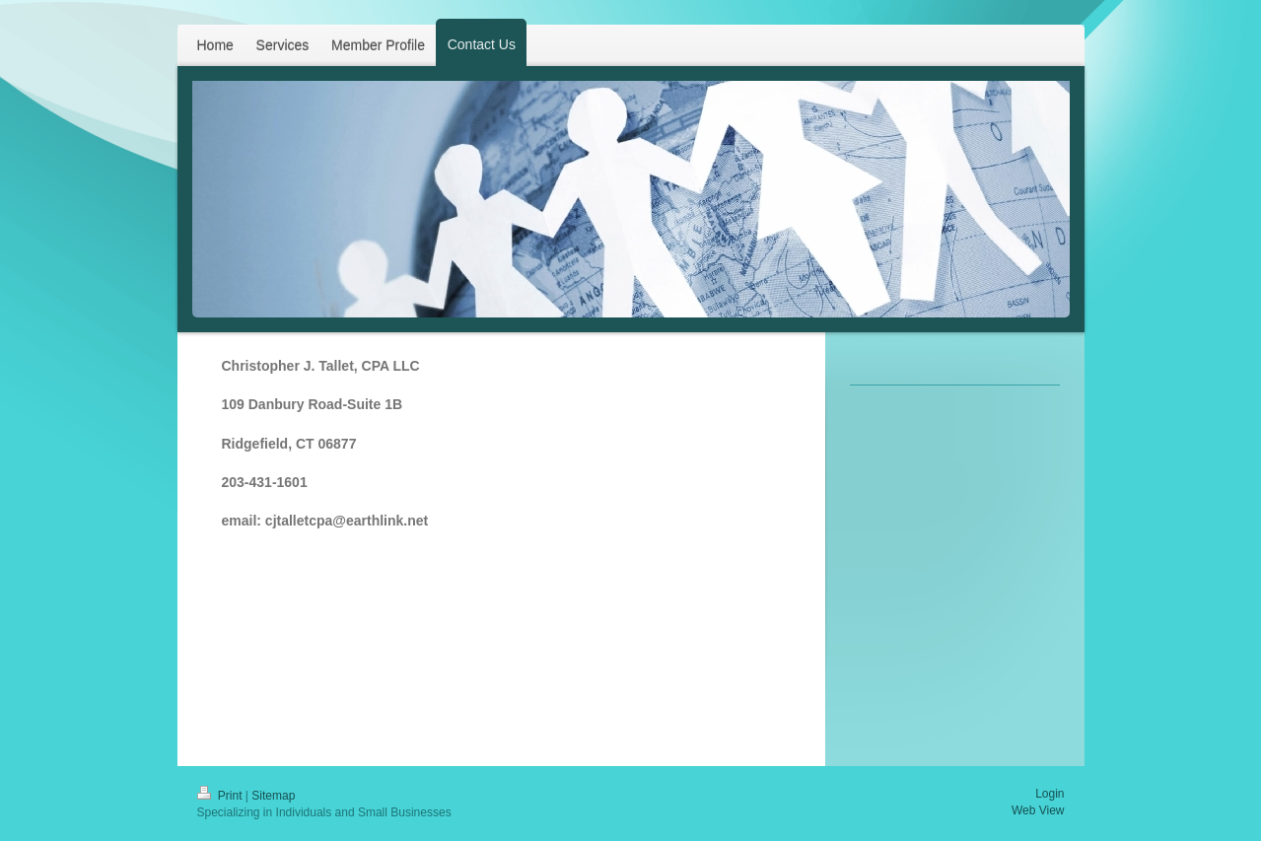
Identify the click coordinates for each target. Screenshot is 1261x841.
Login (1049, 794)
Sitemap (273, 796)
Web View (1038, 810)
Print (221, 796)
